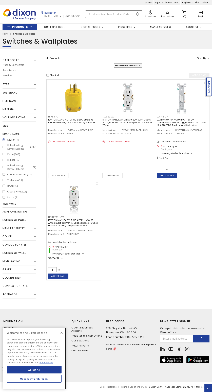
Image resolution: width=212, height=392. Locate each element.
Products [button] (20, 27)
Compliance (10, 327)
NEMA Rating (12, 261)
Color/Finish (12, 277)
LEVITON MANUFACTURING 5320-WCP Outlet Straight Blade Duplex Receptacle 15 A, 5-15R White (127, 122)
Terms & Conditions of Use (134, 386)
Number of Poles (14, 220)
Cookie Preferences (109, 387)
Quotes (148, 2)
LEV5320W (108, 116)
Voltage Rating (14, 117)
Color (7, 236)
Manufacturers (161, 27)
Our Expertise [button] (53, 27)
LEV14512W (163, 116)
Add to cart (167, 175)
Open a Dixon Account (167, 2)
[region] (34, 358)
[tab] (19, 60)
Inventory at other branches (175, 153)
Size (5, 125)
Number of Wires (14, 253)
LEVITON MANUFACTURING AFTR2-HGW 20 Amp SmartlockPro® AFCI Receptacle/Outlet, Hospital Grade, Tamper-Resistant (73, 223)
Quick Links (80, 321)
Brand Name (11, 134)
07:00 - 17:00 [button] (51, 16)
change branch (72, 16)
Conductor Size (15, 244)
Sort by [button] (201, 58)
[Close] (61, 333)
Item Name (9, 101)
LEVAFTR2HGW (56, 217)
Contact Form (79, 350)
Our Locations (80, 340)
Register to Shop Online (195, 2)
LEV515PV (53, 116)
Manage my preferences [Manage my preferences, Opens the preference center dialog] (34, 378)
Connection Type (15, 286)
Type (6, 84)
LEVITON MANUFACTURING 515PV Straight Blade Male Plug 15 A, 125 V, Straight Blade (71, 121)
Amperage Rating (15, 211)
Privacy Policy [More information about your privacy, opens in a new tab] (46, 362)
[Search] (113, 14)
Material (9, 109)
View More (9, 203)
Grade (7, 269)
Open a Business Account (82, 329)
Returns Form (80, 345)
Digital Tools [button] (90, 27)
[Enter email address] (176, 338)
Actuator (10, 294)
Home (6, 33)
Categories (11, 60)
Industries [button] (125, 27)
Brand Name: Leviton (126, 65)
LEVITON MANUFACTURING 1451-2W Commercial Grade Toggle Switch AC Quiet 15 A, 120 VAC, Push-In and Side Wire (181, 122)
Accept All (34, 369)
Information (13, 321)
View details (58, 175)
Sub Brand (10, 92)
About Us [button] (192, 27)
